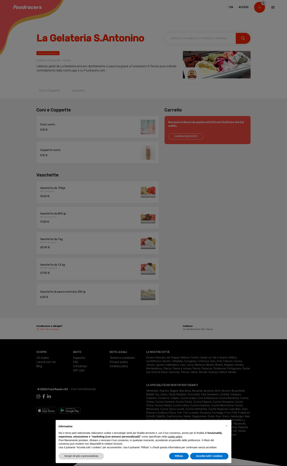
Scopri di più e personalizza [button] (81, 455)
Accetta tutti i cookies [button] (209, 455)
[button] (227, 426)
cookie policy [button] (175, 436)
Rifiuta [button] (179, 455)
